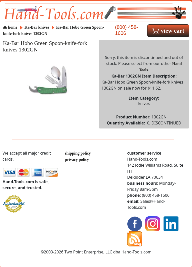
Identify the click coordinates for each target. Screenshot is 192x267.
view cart (168, 30)
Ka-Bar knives (36, 27)
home (10, 27)
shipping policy (78, 153)
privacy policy (77, 159)
